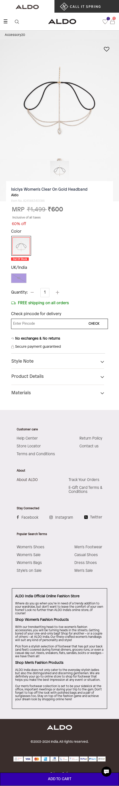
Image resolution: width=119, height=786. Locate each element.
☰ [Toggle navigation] (5, 21)
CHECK (94, 324)
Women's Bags (29, 563)
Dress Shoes (85, 563)
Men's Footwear (88, 547)
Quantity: (19, 292)
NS (18, 278)
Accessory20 (15, 35)
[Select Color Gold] (20, 246)
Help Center (27, 438)
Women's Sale (29, 555)
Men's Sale (83, 571)
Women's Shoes (30, 547)
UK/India (19, 268)
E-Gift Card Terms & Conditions (85, 490)
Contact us (89, 446)
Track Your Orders (84, 480)
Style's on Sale (29, 571)
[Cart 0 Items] (114, 21)
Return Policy (90, 438)
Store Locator (29, 446)
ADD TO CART (59, 779)
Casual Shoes (86, 555)
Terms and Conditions (36, 454)
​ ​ (81, 6)
